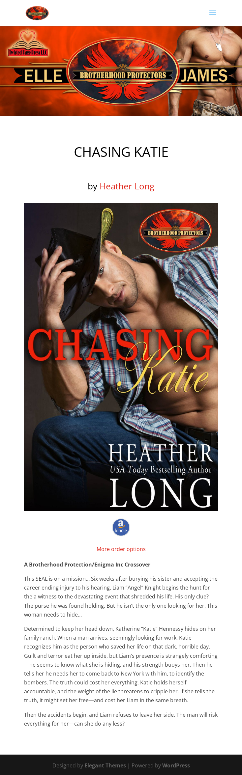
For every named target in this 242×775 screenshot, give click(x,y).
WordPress (176, 765)
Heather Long (127, 186)
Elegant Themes (105, 765)
